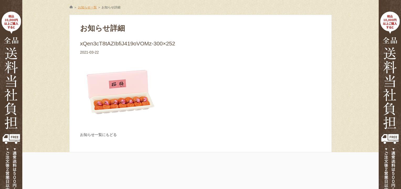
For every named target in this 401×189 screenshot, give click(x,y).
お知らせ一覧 (87, 7)
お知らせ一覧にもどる (98, 135)
